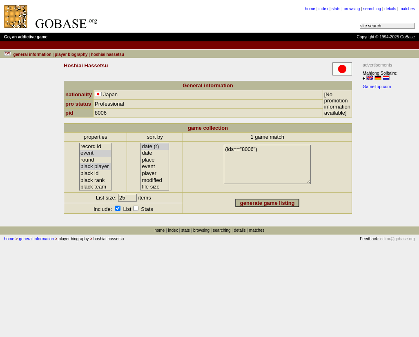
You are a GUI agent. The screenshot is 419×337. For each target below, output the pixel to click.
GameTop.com (377, 86)
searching (372, 9)
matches (407, 9)
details (390, 9)
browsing (351, 9)
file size (155, 187)
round (95, 160)
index (323, 9)
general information (36, 239)
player (155, 173)
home (310, 9)
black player (95, 166)
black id (95, 173)
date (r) (155, 146)
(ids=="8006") (267, 164)
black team (95, 187)
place (155, 160)
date (155, 153)
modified (155, 180)
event (95, 153)
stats (336, 9)
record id (95, 146)
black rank (95, 180)
